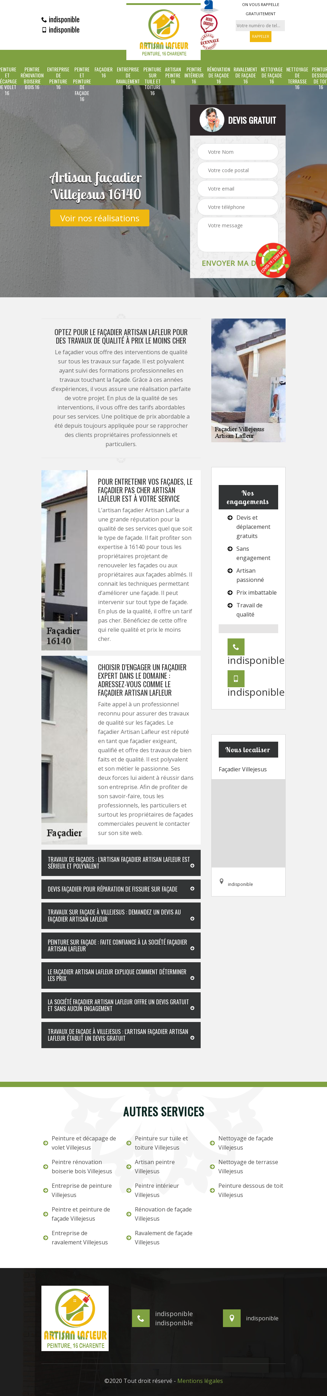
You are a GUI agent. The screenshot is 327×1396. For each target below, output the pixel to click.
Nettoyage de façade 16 (272, 75)
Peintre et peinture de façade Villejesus (76, 1213)
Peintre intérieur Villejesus (152, 1190)
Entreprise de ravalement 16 (128, 78)
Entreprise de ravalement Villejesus (75, 1237)
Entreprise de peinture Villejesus (77, 1190)
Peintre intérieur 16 (193, 75)
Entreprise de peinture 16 (58, 78)
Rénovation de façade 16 (218, 75)
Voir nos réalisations (99, 217)
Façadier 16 (103, 72)
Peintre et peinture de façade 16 (82, 84)
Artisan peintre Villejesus (150, 1166)
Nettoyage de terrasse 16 (297, 78)
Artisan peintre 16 (173, 75)
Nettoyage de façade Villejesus (241, 1142)
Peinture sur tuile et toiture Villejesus (157, 1142)
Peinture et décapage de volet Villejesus (79, 1142)
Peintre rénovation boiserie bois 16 (32, 78)
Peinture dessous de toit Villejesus (246, 1190)
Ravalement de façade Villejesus (159, 1237)
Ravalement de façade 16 (245, 75)
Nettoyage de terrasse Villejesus (244, 1166)
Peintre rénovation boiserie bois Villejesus (77, 1166)
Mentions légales (200, 1381)
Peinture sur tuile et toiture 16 (152, 81)
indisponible (60, 19)
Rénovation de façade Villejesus (159, 1213)
